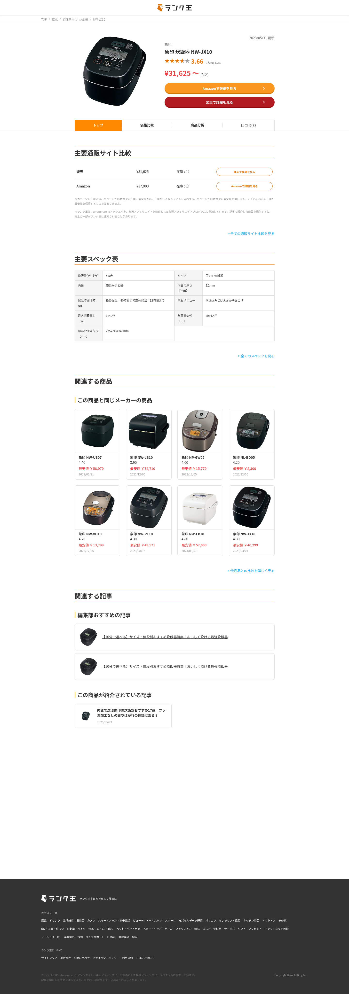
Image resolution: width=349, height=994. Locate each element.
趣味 (197, 929)
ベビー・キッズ (152, 929)
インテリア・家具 (229, 920)
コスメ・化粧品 (212, 929)
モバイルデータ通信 (191, 920)
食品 (91, 929)
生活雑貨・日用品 (73, 920)
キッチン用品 (251, 920)
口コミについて (145, 958)
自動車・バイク (76, 929)
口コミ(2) (248, 125)
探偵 (80, 937)
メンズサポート (95, 937)
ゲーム (169, 929)
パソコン (211, 920)
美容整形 (69, 937)
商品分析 (197, 125)
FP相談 (111, 937)
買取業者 (124, 937)
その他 (282, 920)
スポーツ (170, 920)
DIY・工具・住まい (52, 929)
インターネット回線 (277, 929)
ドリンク (54, 920)
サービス (229, 929)
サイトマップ (49, 958)
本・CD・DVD (104, 929)
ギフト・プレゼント (250, 929)
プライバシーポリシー (106, 958)
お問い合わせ (82, 958)
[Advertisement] (175, 800)
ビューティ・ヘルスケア (147, 920)
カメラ (91, 920)
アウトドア (269, 920)
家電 (44, 920)
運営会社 (65, 958)
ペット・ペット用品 (128, 929)
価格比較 (147, 125)
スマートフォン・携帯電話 (114, 920)
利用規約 (127, 958)
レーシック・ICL (51, 937)
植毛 (135, 937)
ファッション (183, 929)
